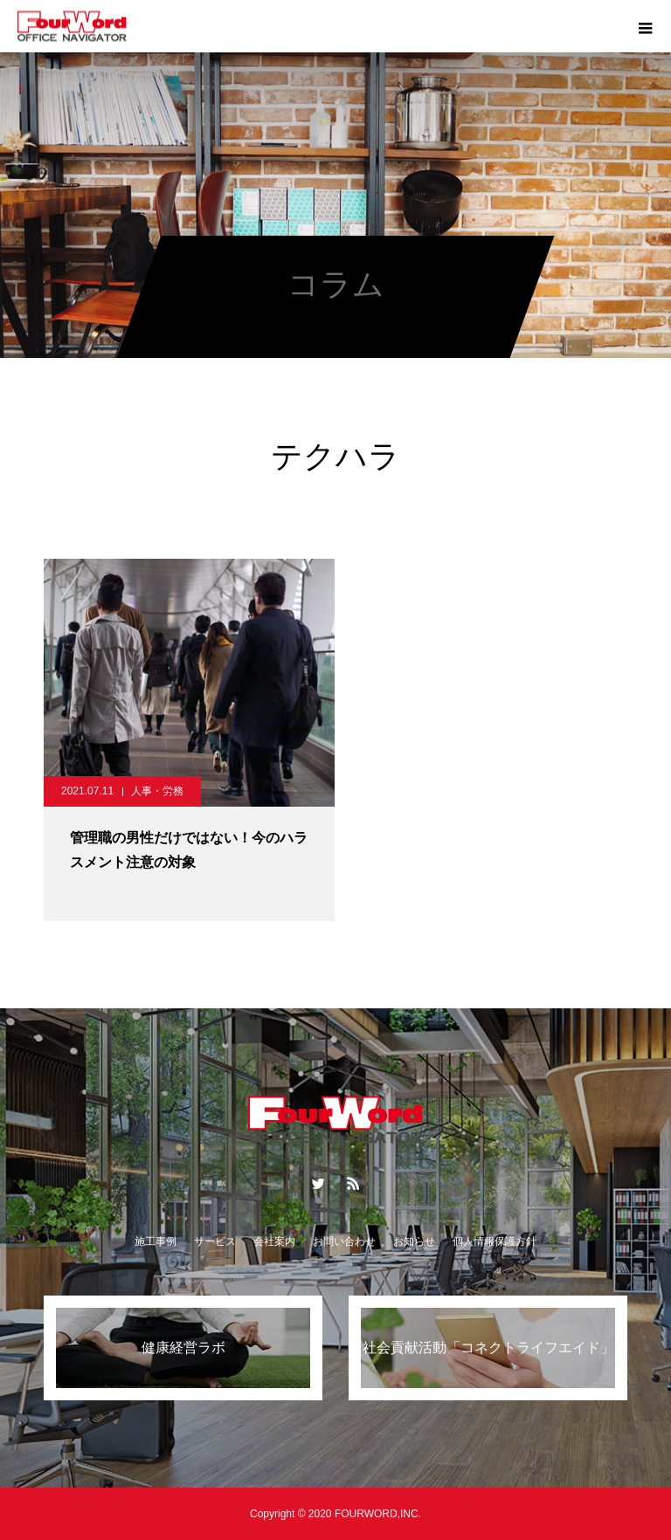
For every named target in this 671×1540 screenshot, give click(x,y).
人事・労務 (157, 791)
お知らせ (414, 1241)
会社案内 (274, 1241)
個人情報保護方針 (494, 1241)
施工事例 (155, 1241)
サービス (215, 1241)
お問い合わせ (344, 1241)
